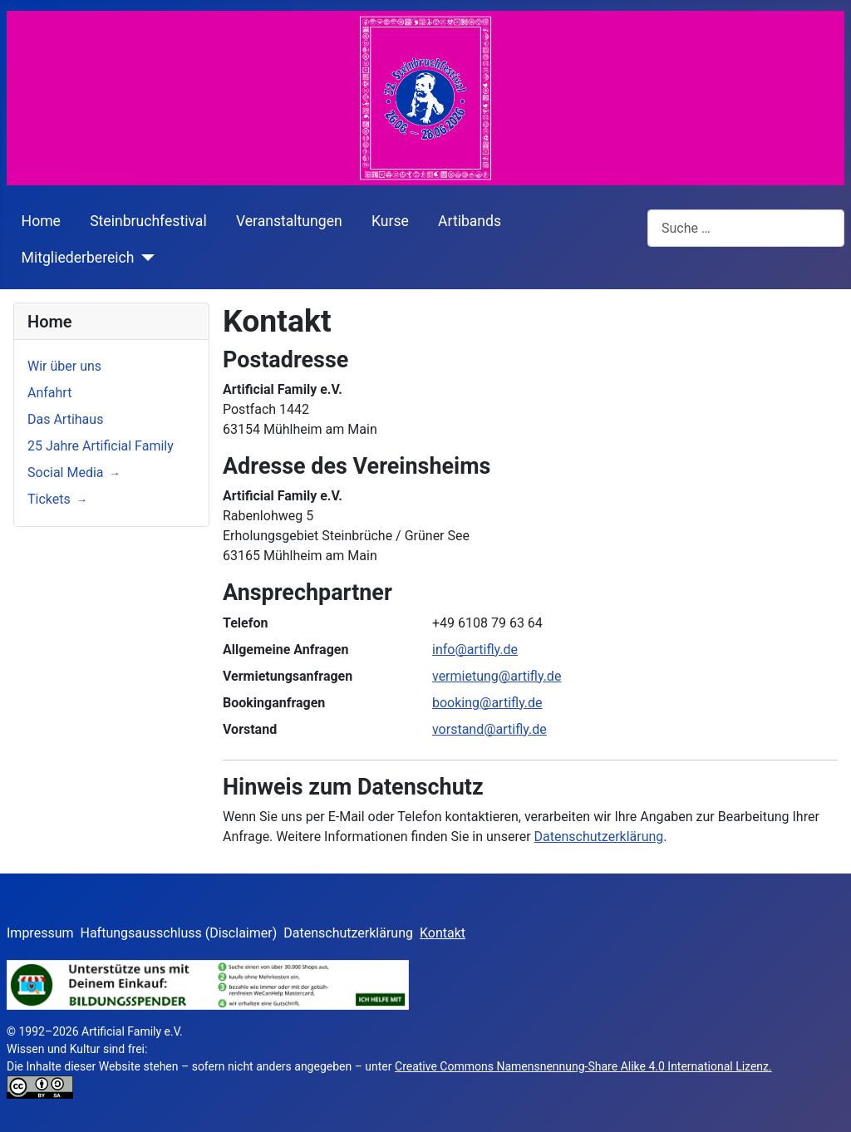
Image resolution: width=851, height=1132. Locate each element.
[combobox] (745, 228)
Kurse (390, 221)
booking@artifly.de (487, 703)
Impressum (40, 933)
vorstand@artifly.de (489, 729)
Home (41, 221)
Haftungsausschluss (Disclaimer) (179, 933)
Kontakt (442, 933)
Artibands (469, 221)
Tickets (49, 499)
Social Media (65, 472)
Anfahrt (49, 393)
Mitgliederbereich (78, 257)
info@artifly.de (475, 649)
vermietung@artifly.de (496, 676)
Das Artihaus (65, 419)
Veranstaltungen (289, 221)
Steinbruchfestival (148, 221)
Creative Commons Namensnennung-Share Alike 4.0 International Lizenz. (583, 1066)
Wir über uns (64, 366)
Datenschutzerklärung (599, 836)
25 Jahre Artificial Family (100, 446)
